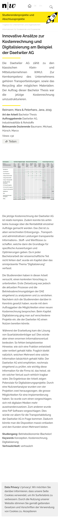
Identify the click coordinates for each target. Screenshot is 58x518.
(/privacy (17, 487)
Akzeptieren (29, 511)
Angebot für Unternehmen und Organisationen (21, 25)
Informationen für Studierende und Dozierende (21, 29)
